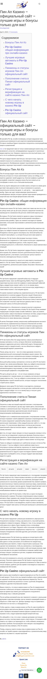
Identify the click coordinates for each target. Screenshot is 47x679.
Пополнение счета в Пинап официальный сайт (17, 81)
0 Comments (13, 32)
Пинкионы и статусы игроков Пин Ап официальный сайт (17, 70)
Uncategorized (4, 28)
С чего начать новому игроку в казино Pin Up (14, 102)
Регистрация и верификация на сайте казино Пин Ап (17, 92)
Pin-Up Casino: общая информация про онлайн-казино (17, 49)
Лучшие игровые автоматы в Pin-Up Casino (16, 60)
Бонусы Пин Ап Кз (15, 42)
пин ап (2, 149)
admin (4, 639)
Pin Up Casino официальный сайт (16, 112)
